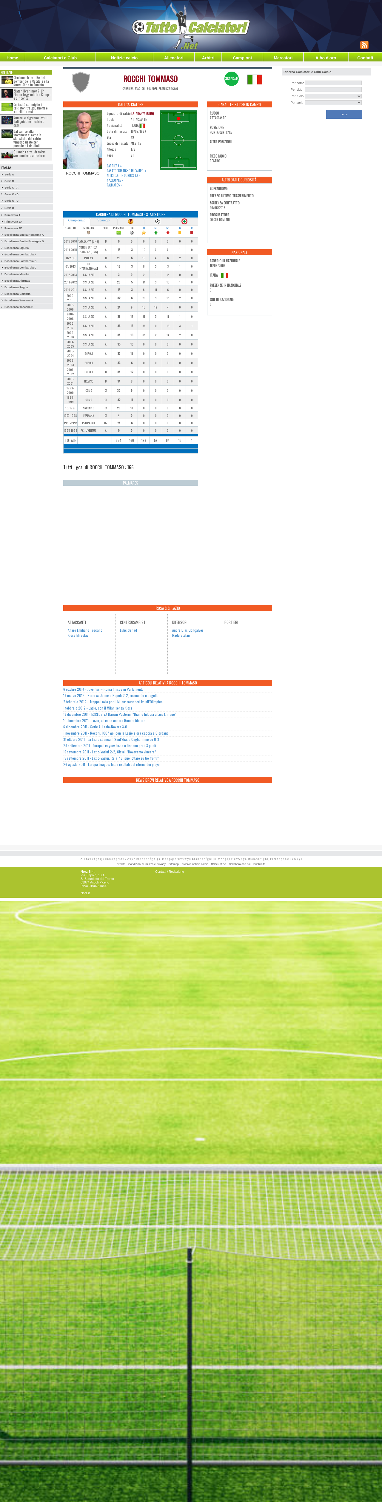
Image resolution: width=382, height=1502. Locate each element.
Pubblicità (259, 864)
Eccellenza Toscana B (18, 307)
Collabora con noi (240, 864)
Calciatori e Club (60, 57)
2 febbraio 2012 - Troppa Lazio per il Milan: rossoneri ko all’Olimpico (113, 701)
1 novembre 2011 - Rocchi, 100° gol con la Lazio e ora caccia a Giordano (116, 732)
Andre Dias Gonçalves (188, 630)
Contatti (365, 57)
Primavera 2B (13, 228)
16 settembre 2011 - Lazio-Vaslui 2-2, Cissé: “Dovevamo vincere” (109, 751)
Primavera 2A (13, 221)
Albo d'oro (325, 57)
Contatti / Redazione (169, 871)
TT (144, 228)
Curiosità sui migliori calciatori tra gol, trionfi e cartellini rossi (30, 108)
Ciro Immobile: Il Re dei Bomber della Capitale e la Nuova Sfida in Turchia (31, 81)
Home (12, 57)
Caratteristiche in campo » (126, 170)
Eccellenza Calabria (17, 293)
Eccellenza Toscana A (18, 300)
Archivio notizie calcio (194, 864)
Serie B (9, 181)
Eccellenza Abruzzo (17, 280)
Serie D (9, 207)
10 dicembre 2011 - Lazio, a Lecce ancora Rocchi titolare (104, 720)
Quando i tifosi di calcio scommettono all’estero (29, 153)
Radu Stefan (181, 635)
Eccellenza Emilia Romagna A (24, 234)
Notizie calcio (124, 57)
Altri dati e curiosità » (124, 175)
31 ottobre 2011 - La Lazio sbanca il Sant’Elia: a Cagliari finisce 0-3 (111, 739)
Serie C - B (11, 194)
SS (167, 228)
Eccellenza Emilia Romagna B (24, 241)
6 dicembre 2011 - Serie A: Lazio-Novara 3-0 (95, 726)
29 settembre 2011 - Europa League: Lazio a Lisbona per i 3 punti (109, 745)
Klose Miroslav (78, 635)
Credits (121, 864)
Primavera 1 (12, 215)
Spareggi (103, 220)
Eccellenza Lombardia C (20, 267)
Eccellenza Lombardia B (20, 261)
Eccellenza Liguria (16, 247)
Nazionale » (115, 180)
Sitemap (174, 864)
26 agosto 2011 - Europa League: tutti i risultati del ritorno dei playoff (112, 764)
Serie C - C (11, 200)
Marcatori (283, 57)
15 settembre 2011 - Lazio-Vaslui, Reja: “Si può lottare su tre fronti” (111, 758)
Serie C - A (11, 187)
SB (155, 228)
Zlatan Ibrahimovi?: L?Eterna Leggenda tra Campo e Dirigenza (31, 94)
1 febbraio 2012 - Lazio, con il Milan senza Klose (98, 707)
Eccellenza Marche (16, 274)
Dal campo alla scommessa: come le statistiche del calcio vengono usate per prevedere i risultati (27, 138)
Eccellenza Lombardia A (20, 254)
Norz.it (85, 893)
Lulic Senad (128, 630)
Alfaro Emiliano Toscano (85, 630)
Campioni (242, 57)
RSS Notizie (218, 864)
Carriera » (114, 166)
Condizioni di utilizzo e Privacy (147, 864)
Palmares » (114, 185)
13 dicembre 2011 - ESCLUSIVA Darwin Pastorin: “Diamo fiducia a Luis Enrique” (119, 714)
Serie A (9, 174)
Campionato (76, 220)
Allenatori (174, 57)
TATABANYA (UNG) (142, 113)
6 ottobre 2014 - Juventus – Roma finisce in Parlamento (103, 689)
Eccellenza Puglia (16, 287)
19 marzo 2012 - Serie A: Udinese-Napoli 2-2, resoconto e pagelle (110, 695)
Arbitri (208, 57)
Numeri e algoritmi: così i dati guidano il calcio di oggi (30, 121)
